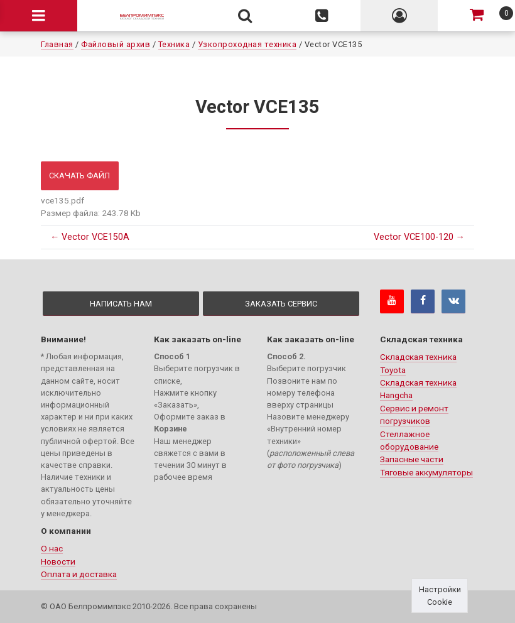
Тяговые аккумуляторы (426, 472)
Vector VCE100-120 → (419, 237)
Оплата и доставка (79, 574)
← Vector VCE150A (89, 237)
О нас (52, 548)
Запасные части (411, 459)
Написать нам (121, 303)
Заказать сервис (281, 303)
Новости (58, 561)
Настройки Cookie (440, 595)
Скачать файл (79, 175)
